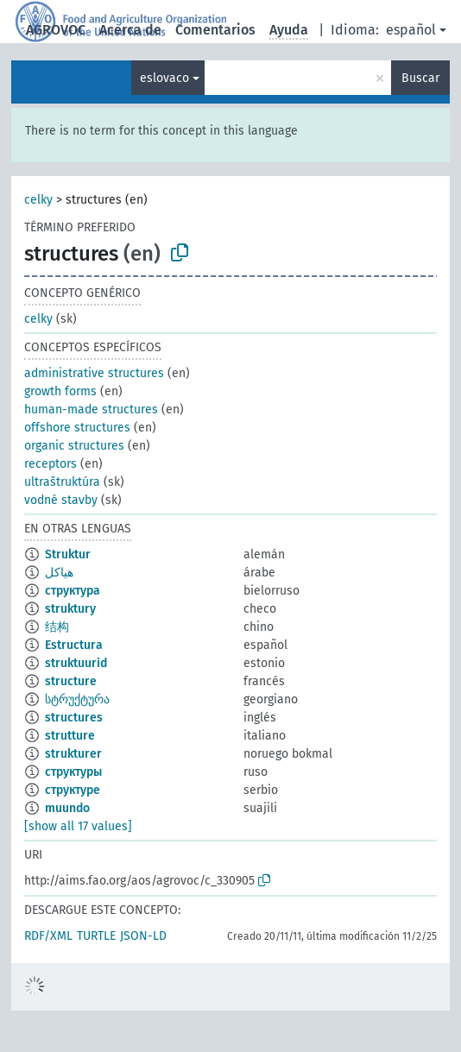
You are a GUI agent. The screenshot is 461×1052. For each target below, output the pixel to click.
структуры (73, 772)
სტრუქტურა (77, 699)
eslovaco (164, 78)
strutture (70, 735)
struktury (70, 609)
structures (74, 717)
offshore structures (77, 427)
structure (71, 681)
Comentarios (215, 30)
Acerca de (130, 30)
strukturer (73, 753)
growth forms (60, 391)
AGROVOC (55, 30)
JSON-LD (143, 936)
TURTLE (96, 936)
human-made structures (91, 409)
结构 (57, 627)
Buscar (420, 78)
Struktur (68, 554)
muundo (67, 808)
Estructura (74, 645)
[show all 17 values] (78, 826)
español (411, 30)
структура (72, 590)
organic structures (74, 445)
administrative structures (94, 373)
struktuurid (76, 663)
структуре (72, 790)
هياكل (59, 572)
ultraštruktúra (62, 482)
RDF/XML (48, 936)
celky (38, 199)
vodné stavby (61, 500)
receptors (50, 464)
